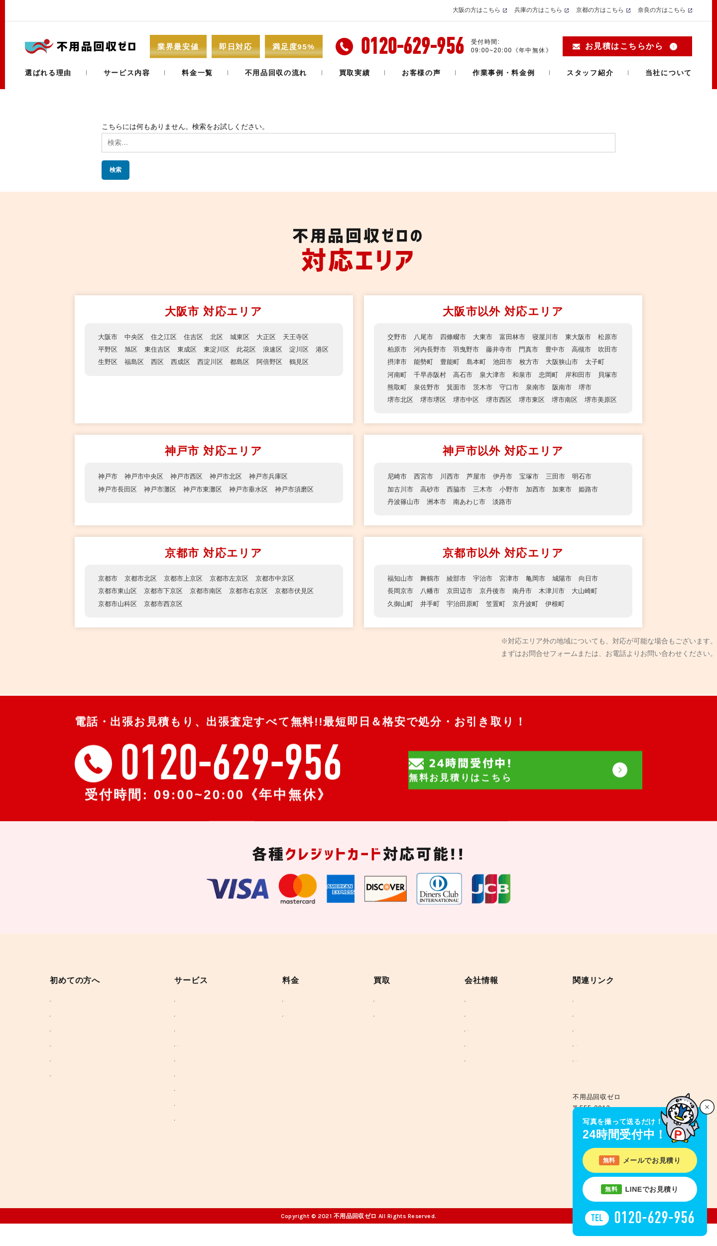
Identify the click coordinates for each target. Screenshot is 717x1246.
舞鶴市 (432, 591)
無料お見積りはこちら (525, 846)
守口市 (607, 387)
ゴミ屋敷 (171, 1114)
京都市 (108, 591)
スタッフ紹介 (590, 73)
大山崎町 (596, 604)
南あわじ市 (474, 514)
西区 (182, 362)
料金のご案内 (313, 1013)
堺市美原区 (474, 412)
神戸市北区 (234, 489)
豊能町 (509, 362)
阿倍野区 (300, 362)
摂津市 (453, 362)
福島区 (157, 362)
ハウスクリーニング (188, 1047)
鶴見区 (108, 374)
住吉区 (199, 337)
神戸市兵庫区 (279, 489)
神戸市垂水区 (258, 501)
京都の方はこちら (600, 9)
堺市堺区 (513, 399)
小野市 (516, 501)
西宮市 (425, 489)
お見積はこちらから (624, 46)
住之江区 (168, 337)
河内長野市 (460, 349)
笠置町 (502, 616)
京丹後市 (499, 604)
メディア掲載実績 (467, 1064)
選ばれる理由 (48, 73)
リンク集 (575, 1013)
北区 (224, 337)
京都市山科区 (119, 616)
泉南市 (397, 399)
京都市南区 (213, 604)
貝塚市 (460, 387)
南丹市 (530, 604)
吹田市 (425, 362)
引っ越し (171, 1030)
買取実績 (354, 73)
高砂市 (432, 501)
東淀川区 (224, 349)
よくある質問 (77, 1081)
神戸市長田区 (119, 501)
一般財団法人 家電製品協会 (604, 1064)
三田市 (565, 489)
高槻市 (397, 362)
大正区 (275, 337)
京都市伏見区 (307, 604)
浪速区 (282, 349)
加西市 (544, 501)
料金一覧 (197, 73)
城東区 (248, 337)
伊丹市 (509, 489)
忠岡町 (397, 387)
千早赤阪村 (502, 374)
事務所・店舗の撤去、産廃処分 (205, 1064)
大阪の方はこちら (476, 9)
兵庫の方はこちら (538, 9)
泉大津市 (569, 374)
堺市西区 (583, 399)
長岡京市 (401, 604)
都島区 (268, 362)
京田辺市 (464, 604)
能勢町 (481, 362)
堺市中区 (548, 399)
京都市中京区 (286, 591)
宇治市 (488, 591)
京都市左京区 (237, 591)
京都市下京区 (168, 604)
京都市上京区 (189, 591)
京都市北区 (143, 591)
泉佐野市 (520, 387)
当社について (668, 73)
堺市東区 (401, 412)
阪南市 (425, 399)
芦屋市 (481, 489)
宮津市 (516, 591)
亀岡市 (544, 591)
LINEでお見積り (639, 1189)
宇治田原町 (467, 616)
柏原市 (425, 349)
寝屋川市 (555, 337)
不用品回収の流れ (276, 73)
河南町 (467, 374)
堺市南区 (436, 412)
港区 (105, 362)
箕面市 (551, 387)
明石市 (593, 489)
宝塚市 (537, 489)
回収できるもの (181, 1148)
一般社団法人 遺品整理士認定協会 (614, 1081)
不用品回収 (174, 1013)
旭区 (133, 349)
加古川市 (401, 501)
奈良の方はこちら (662, 9)
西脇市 (460, 501)
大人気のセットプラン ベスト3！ (208, 1098)
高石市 (537, 374)
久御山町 (401, 616)
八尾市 (425, 337)
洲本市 (439, 514)
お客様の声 (421, 73)
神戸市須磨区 (307, 501)
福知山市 (401, 591)
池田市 (565, 362)
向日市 (600, 591)
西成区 (206, 362)
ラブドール (174, 1131)
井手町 (432, 616)
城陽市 (572, 591)
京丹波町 (534, 616)
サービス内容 (127, 73)
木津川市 (562, 604)
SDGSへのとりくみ (470, 1081)
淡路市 (509, 514)
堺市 (450, 399)
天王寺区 (307, 337)
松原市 (397, 349)
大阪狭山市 (404, 374)
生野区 (129, 362)
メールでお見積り (640, 1160)
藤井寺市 (534, 349)
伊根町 (565, 616)
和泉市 (600, 374)
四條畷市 (457, 337)
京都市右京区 (258, 604)
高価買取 (393, 1013)
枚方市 (593, 362)
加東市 (572, 501)
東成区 (192, 349)
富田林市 (520, 337)
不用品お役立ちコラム (90, 1098)
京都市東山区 (119, 604)
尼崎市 (397, 489)
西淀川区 (237, 362)
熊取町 (488, 387)
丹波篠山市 (404, 514)
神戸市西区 (192, 489)
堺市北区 (478, 399)
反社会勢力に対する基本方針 (484, 1047)
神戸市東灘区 (210, 501)
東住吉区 (161, 349)
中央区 (136, 337)
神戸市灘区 (164, 501)
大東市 (488, 337)
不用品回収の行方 (84, 1064)
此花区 (254, 349)
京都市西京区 (168, 616)
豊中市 (593, 349)
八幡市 (432, 604)
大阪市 (108, 337)
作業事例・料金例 (504, 73)
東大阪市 (589, 337)
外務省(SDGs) (584, 1047)
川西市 (453, 489)
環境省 (572, 1030)
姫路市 (600, 501)
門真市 (565, 349)
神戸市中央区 (147, 489)
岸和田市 (429, 387)
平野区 (108, 349)
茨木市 (579, 387)
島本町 (537, 362)
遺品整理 (171, 1081)
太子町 (439, 374)
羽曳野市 (499, 349)
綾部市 (460, 591)
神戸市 (108, 489)
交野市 (397, 337)
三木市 (488, 501)
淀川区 (310, 349)
